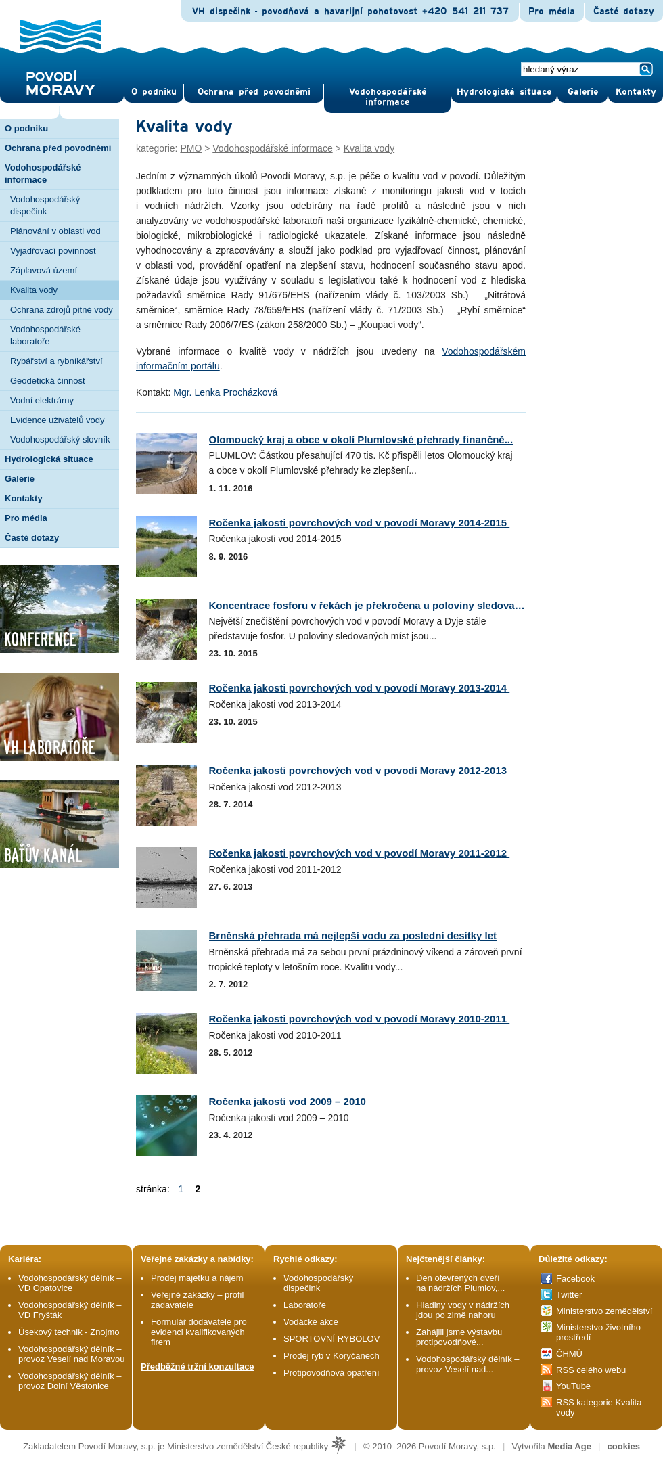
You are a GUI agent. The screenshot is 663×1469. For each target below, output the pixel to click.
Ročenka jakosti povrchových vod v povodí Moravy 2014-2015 (359, 522)
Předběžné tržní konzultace (197, 1366)
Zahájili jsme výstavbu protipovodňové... (459, 1337)
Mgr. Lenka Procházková (225, 392)
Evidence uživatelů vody (57, 420)
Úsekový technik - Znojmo (69, 1332)
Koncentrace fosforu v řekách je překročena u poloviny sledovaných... (378, 605)
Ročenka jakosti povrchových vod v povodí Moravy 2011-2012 (359, 853)
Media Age (569, 1446)
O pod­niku (154, 92)
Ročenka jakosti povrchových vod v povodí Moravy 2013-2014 (359, 688)
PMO (191, 148)
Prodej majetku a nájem (197, 1278)
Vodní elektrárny (42, 400)
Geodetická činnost (47, 381)
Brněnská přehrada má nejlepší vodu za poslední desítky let (353, 935)
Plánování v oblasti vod (55, 231)
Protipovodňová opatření (331, 1373)
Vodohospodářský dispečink (45, 205)
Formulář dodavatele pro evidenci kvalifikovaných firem (199, 1332)
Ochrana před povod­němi (254, 92)
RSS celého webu (591, 1370)
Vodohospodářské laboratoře (45, 335)
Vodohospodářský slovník (60, 439)
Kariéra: (24, 1259)
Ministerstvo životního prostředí (598, 1332)
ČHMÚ (569, 1354)
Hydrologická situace (504, 92)
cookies (624, 1446)
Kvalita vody (34, 290)
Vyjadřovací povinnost (53, 251)
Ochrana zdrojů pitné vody (61, 309)
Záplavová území (43, 270)
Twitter (569, 1295)
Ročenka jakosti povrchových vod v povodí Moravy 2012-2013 (359, 770)
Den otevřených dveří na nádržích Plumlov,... (460, 1283)
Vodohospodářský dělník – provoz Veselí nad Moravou (71, 1354)
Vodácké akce (310, 1322)
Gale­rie (583, 92)
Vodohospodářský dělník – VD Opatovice (70, 1283)
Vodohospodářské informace (387, 97)
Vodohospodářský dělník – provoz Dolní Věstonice (70, 1381)
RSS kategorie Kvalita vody (598, 1407)
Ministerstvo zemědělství (604, 1311)
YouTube (573, 1386)
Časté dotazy (623, 11)
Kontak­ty (636, 92)
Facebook (575, 1278)
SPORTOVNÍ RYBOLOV (331, 1339)
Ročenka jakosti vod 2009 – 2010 (287, 1101)
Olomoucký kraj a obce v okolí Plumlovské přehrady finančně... (361, 439)
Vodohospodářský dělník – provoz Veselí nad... (468, 1364)
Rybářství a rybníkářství (56, 361)
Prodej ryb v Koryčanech (331, 1356)
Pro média (551, 11)
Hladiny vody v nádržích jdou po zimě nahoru (462, 1310)
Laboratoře (304, 1305)
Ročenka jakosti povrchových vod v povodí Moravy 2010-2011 (359, 1018)
